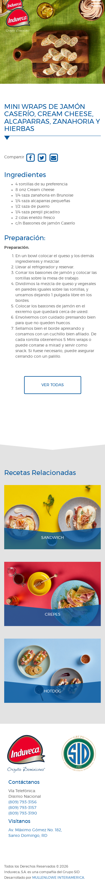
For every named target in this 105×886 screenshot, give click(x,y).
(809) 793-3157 (22, 808)
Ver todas (52, 385)
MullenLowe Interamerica (58, 877)
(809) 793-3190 (22, 813)
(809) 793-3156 (22, 802)
